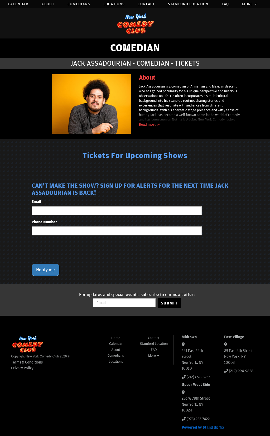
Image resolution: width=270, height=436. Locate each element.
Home (115, 338)
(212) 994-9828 (241, 371)
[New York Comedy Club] (135, 23)
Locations (114, 4)
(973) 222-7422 (198, 419)
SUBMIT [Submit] (169, 303)
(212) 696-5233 (198, 377)
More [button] (249, 4)
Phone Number (44, 222)
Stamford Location (188, 4)
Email (36, 202)
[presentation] (72, 249)
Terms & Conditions (27, 362)
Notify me (45, 270)
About (47, 4)
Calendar (18, 4)
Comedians (79, 4)
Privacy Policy (22, 368)
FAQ (225, 4)
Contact (146, 4)
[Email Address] (124, 302)
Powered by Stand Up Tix (203, 427)
